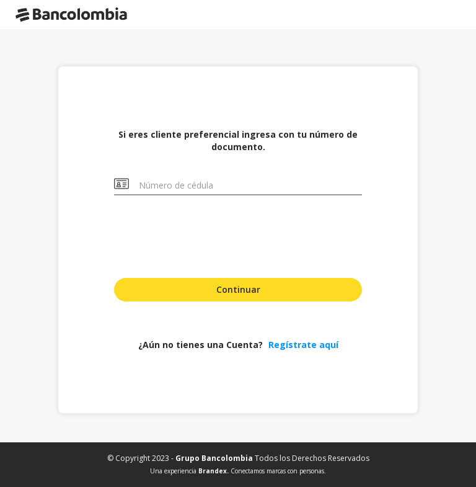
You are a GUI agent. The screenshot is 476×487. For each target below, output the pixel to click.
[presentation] (238, 235)
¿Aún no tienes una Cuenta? (238, 345)
